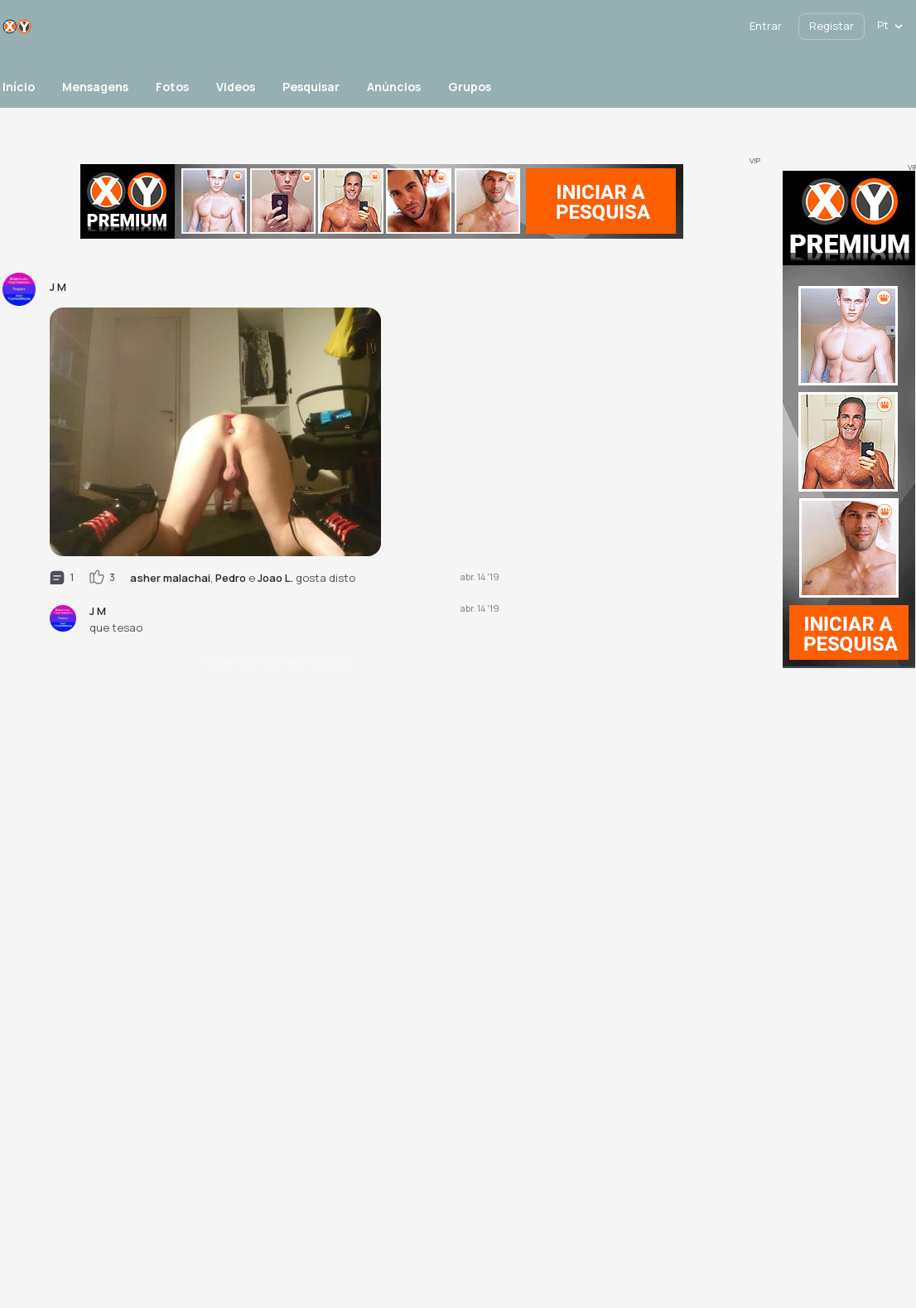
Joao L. (275, 577)
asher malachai (170, 577)
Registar (831, 25)
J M (97, 610)
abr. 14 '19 (479, 576)
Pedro (230, 577)
